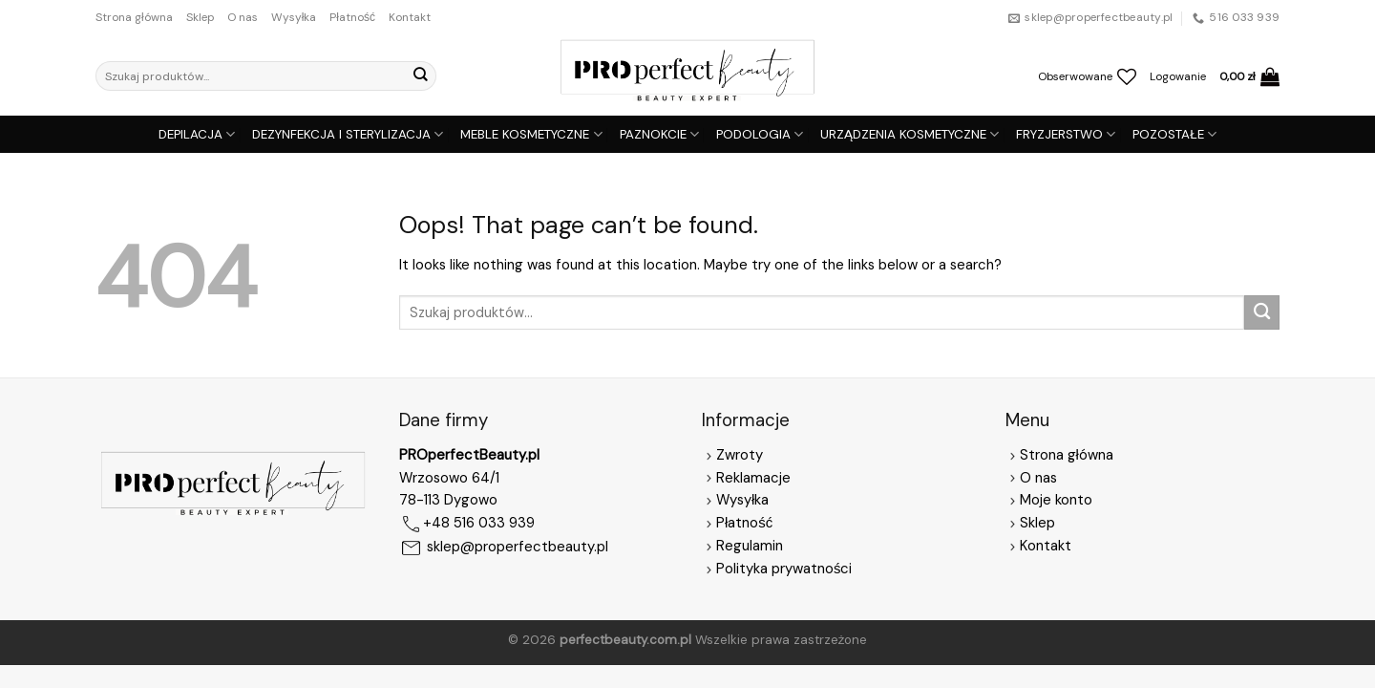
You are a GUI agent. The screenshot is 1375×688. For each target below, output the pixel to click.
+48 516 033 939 (479, 523)
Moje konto (1056, 499)
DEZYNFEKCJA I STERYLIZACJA (347, 134)
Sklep (200, 17)
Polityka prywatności (784, 568)
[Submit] (420, 76)
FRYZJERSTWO (1065, 134)
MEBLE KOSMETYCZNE (531, 134)
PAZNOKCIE (659, 134)
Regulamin (749, 545)
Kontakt (410, 17)
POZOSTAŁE (1174, 134)
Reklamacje (746, 477)
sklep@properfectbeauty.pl (517, 547)
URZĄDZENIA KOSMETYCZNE (909, 134)
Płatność (352, 17)
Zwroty (732, 454)
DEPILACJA (197, 134)
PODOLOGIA (759, 134)
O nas (242, 17)
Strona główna (134, 17)
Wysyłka (294, 17)
